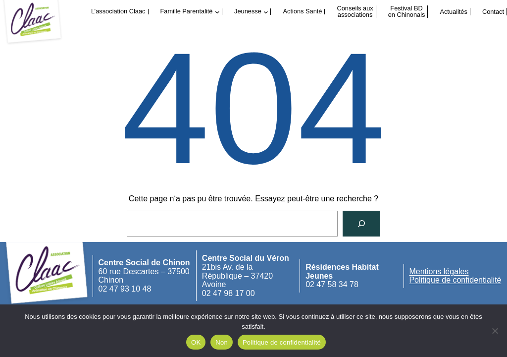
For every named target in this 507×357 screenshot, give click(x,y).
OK (196, 342)
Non (221, 342)
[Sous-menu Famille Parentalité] (217, 11)
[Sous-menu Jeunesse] (265, 11)
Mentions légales (438, 271)
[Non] (495, 331)
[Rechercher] (361, 224)
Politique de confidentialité (455, 280)
